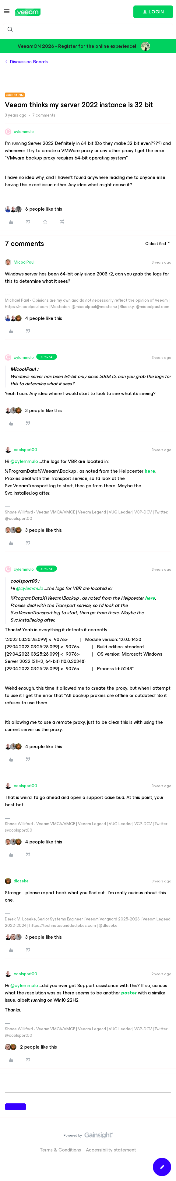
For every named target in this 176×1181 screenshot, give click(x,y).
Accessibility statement (111, 1150)
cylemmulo (24, 131)
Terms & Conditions (60, 1150)
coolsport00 (25, 450)
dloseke (21, 881)
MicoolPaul (24, 262)
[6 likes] (33, 209)
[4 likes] (33, 318)
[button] (6, 13)
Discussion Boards (29, 61)
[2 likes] (31, 1047)
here (150, 471)
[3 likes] (33, 410)
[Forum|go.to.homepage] (27, 12)
